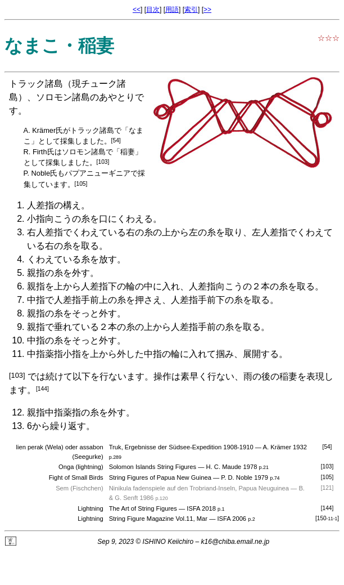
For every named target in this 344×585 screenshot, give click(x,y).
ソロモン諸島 (63, 97)
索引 (191, 10)
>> (207, 10)
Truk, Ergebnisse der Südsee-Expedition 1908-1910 (181, 447)
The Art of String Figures (143, 508)
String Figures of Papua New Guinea (160, 477)
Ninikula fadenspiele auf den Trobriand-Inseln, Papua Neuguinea (199, 488)
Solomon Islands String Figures (152, 466)
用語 (172, 10)
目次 (153, 10)
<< (137, 10)
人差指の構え (54, 205)
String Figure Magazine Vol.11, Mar (158, 518)
